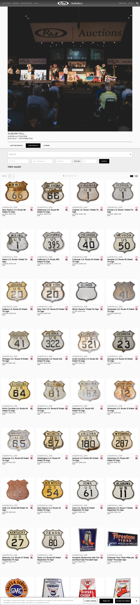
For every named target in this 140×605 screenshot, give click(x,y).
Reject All (106, 601)
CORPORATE (46, 578)
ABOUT (10, 578)
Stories (47, 23)
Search (104, 38)
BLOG (86, 585)
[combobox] (19, 38)
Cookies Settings (126, 580)
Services (122, 3)
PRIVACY (124, 578)
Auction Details (16, 23)
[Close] (136, 601)
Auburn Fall (16, 11)
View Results (33, 23)
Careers (44, 583)
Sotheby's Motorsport (50, 587)
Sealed (16, 3)
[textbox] (42, 38)
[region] (70, 601)
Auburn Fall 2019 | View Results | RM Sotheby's (70, 3)
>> (75, 53)
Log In (130, 3)
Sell (36, 3)
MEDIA (87, 578)
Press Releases (89, 583)
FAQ (43, 580)
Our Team (11, 583)
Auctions (6, 3)
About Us (11, 580)
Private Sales (26, 3)
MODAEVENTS (47, 585)
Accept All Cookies (123, 601)
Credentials (89, 580)
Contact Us (11, 585)
